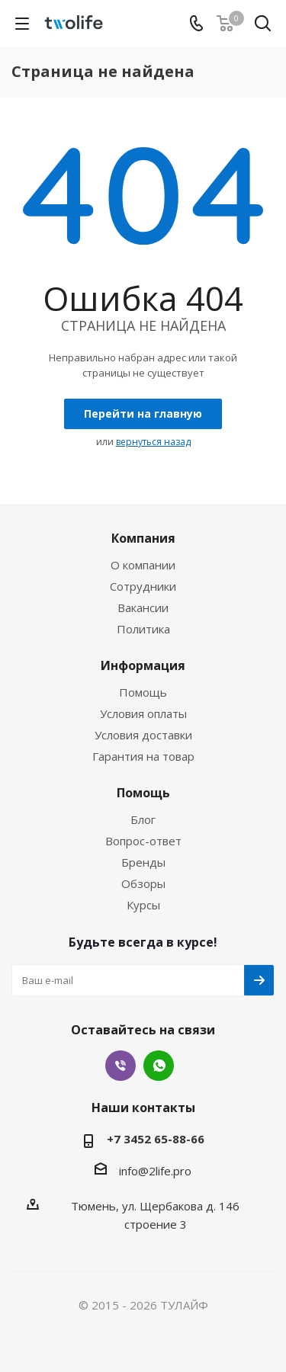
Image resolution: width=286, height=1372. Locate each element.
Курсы (143, 904)
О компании (143, 564)
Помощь (143, 692)
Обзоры (143, 883)
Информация (143, 665)
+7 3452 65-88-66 (155, 1138)
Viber (120, 1065)
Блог (143, 819)
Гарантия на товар (143, 756)
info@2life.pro (155, 1170)
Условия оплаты (143, 713)
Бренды (143, 862)
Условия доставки (143, 734)
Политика (143, 628)
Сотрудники (143, 586)
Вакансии (143, 607)
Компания (143, 538)
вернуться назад (153, 441)
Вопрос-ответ (143, 840)
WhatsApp (158, 1065)
